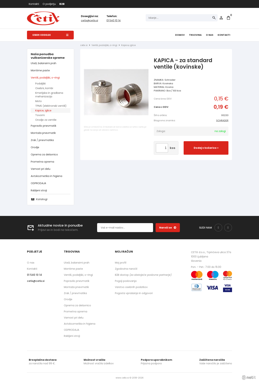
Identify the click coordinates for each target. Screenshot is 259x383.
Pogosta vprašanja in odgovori (134, 293)
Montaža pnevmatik (43, 133)
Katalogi (41, 199)
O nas (209, 34)
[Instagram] (228, 228)
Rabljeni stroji (39, 190)
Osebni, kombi (44, 88)
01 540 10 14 (113, 20)
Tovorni (40, 115)
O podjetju (49, 4)
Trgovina (195, 34)
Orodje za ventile (45, 120)
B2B (62, 4)
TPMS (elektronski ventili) (51, 106)
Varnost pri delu (40, 169)
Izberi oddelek (50, 34)
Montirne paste (40, 70)
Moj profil (120, 262)
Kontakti (34, 4)
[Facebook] (218, 228)
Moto (38, 101)
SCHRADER (222, 120)
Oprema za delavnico (44, 154)
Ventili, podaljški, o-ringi (45, 77)
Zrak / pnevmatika (42, 140)
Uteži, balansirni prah (43, 63)
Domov (180, 34)
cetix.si (84, 45)
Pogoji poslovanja (126, 281)
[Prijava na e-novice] (168, 227)
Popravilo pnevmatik (43, 126)
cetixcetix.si (89, 20)
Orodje (35, 147)
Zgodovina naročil (126, 269)
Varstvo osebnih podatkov (131, 287)
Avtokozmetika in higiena (46, 176)
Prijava (221, 17)
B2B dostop (143, 275)
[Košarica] (228, 17)
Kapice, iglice (43, 110)
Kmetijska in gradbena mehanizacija (49, 94)
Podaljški (40, 83)
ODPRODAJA (38, 183)
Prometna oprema (42, 161)
